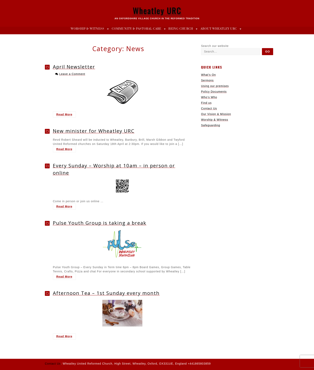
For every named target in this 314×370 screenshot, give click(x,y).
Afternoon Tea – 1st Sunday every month (106, 293)
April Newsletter (74, 66)
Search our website (215, 46)
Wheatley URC (157, 10)
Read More (66, 115)
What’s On (208, 74)
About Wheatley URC (218, 29)
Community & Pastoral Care (136, 29)
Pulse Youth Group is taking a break (99, 222)
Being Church (180, 29)
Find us (206, 102)
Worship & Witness (87, 29)
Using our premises (215, 86)
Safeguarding (210, 125)
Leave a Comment (72, 74)
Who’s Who (209, 97)
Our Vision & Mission (216, 114)
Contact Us (209, 108)
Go (267, 51)
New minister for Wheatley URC (94, 130)
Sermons (207, 80)
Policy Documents (214, 91)
